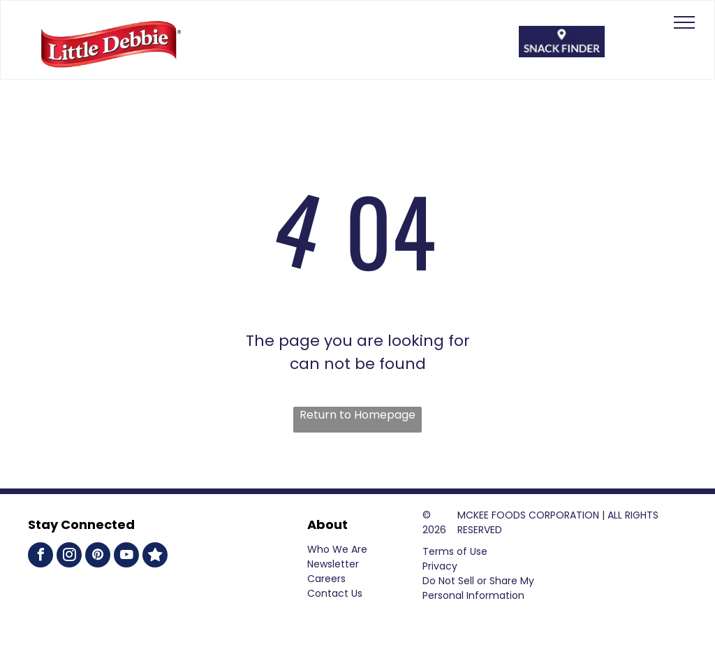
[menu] (684, 22)
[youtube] (126, 556)
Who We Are (337, 549)
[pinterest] (97, 556)
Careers (326, 579)
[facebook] (40, 556)
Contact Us (334, 593)
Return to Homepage (357, 415)
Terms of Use (454, 551)
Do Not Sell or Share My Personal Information (478, 588)
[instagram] (69, 556)
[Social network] (155, 556)
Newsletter (333, 564)
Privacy (439, 566)
